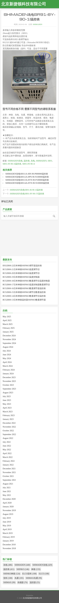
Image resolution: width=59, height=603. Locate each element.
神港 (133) (35, 569)
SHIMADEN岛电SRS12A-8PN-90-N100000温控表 (27, 177)
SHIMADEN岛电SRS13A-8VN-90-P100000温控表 (27, 180)
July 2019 (7, 518)
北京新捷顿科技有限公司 (23, 4)
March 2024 (8, 366)
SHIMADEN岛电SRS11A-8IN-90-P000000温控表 (26, 174)
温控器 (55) (35, 582)
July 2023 (7, 396)
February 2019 (9, 537)
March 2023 (8, 412)
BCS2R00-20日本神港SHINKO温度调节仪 (21, 273)
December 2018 (9, 545)
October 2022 (8, 431)
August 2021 (8, 484)
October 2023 (8, 385)
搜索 (54, 216)
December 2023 (9, 377)
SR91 (50, 161)
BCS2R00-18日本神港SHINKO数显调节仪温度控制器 (26, 281)
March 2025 (8, 324)
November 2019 (9, 510)
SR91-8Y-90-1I (28, 164)
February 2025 (9, 328)
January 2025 (8, 332)
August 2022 (8, 438)
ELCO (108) (44, 574)
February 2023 (9, 415)
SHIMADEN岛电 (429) (42, 565)
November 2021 (9, 472)
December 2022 (9, 423)
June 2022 (7, 446)
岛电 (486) (7, 565)
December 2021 (9, 469)
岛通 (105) (19, 578)
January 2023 (8, 419)
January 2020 (8, 507)
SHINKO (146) (22, 569)
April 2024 (7, 362)
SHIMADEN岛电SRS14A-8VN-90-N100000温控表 (27, 183)
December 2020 (9, 499)
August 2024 (8, 347)
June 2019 (7, 522)
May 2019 (7, 526)
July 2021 (7, 488)
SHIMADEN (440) (22, 565)
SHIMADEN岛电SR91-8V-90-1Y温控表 (27, 194)
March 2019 (8, 533)
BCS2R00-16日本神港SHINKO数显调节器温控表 (24, 288)
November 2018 (9, 548)
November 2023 (9, 381)
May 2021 (7, 495)
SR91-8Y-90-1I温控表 (12, 164)
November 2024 (9, 339)
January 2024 (8, 374)
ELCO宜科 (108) (29, 574)
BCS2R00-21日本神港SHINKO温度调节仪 (21, 269)
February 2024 (9, 370)
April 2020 (7, 503)
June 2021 (7, 491)
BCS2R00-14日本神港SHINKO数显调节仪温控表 (24, 296)
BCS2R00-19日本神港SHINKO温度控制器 (21, 277)
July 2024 (7, 351)
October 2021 (8, 476)
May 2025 (7, 317)
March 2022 (8, 457)
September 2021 (9, 480)
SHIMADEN (37, 24)
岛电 (33, 161)
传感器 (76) (22, 582)
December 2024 (9, 336)
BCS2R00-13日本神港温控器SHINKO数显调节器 (24, 300)
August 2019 (8, 514)
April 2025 (7, 320)
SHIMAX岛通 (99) (34, 578)
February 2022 (9, 461)
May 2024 (7, 358)
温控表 (27, 161)
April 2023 (7, 408)
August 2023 (8, 393)
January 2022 (8, 465)
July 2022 (7, 442)
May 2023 (7, 404)
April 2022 (7, 453)
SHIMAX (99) (9, 582)
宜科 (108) (7, 578)
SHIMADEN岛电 (15, 161)
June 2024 (7, 355)
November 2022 (9, 427)
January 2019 (8, 541)
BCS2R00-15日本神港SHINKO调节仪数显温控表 (24, 292)
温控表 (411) (8, 569)
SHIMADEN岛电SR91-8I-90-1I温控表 (26, 190)
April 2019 (7, 529)
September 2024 (9, 343)
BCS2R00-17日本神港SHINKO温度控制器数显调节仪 (26, 285)
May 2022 (7, 450)
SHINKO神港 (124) (11, 574)
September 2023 (9, 389)
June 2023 (7, 400)
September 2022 (9, 434)
